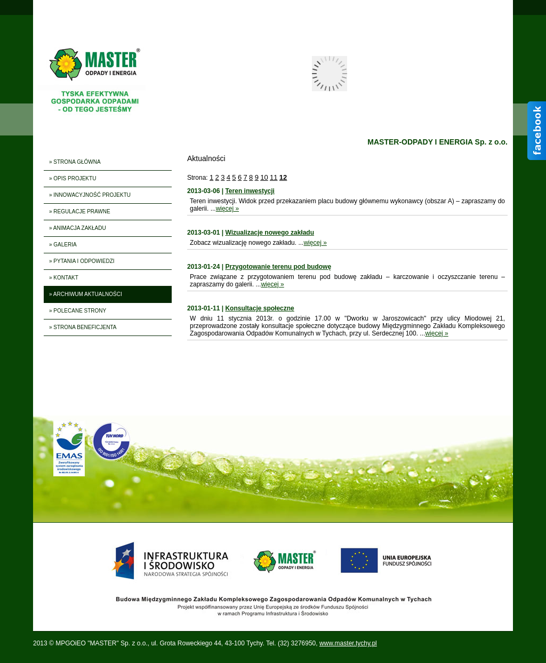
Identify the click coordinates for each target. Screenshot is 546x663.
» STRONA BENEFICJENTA (83, 327)
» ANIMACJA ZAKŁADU (77, 228)
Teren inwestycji (249, 191)
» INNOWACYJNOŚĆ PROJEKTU (90, 195)
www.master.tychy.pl (348, 643)
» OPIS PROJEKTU (72, 178)
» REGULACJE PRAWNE (79, 211)
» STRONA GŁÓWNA (75, 162)
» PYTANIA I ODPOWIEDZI (82, 261)
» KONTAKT (63, 278)
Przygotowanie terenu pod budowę (278, 266)
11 (273, 177)
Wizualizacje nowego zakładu (269, 232)
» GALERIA (63, 244)
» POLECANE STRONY (77, 311)
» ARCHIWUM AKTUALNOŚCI (85, 294)
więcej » (227, 208)
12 (283, 177)
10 (264, 177)
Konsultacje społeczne (259, 308)
